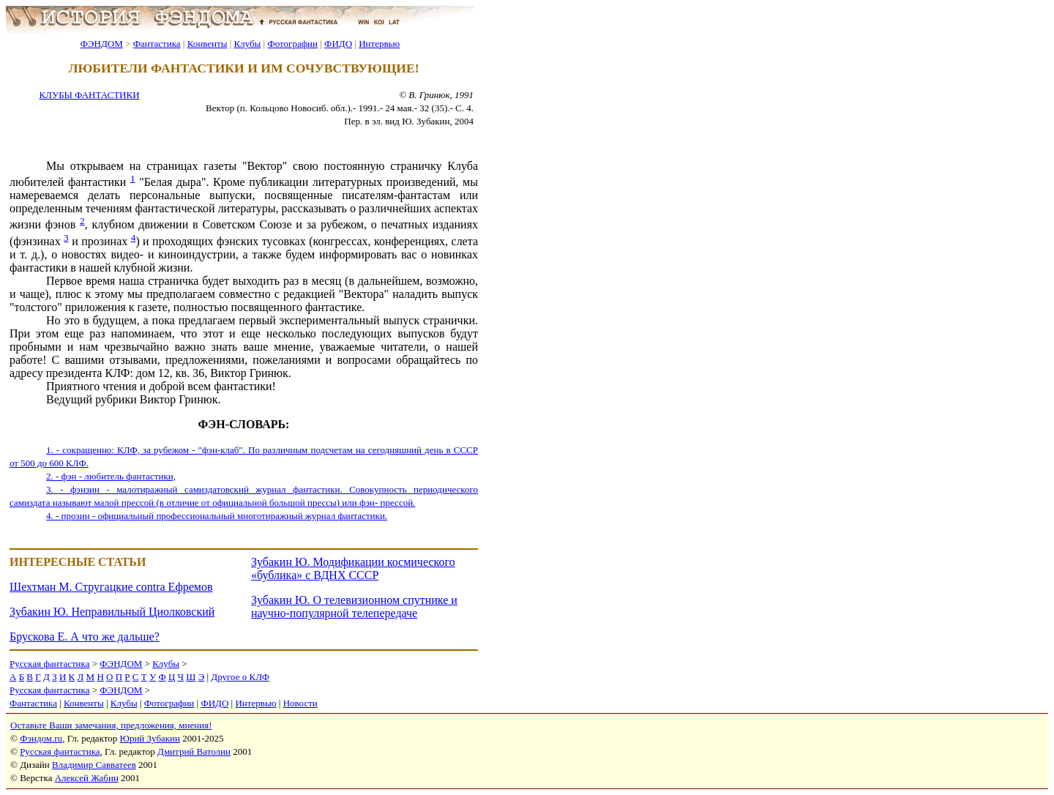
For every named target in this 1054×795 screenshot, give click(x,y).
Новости (300, 703)
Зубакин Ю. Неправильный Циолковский (112, 611)
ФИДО (338, 43)
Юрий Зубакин (150, 738)
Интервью (379, 43)
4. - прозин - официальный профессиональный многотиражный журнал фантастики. (216, 515)
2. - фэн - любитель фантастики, (111, 476)
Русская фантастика (49, 663)
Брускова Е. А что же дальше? (85, 636)
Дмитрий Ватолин (194, 751)
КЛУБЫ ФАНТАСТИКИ (89, 94)
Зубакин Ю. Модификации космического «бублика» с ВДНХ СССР (353, 568)
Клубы (247, 43)
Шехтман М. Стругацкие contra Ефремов (111, 587)
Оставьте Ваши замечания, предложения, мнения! (111, 725)
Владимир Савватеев (94, 764)
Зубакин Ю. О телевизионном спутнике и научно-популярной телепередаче (354, 606)
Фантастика (157, 43)
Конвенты (207, 43)
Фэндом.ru (41, 738)
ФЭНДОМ (102, 43)
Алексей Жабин (87, 777)
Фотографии (292, 43)
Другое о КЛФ (240, 676)
